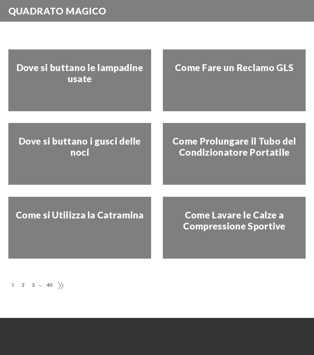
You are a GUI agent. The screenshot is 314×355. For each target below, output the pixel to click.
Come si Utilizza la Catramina (80, 214)
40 (50, 285)
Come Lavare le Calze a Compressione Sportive (234, 220)
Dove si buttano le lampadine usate (79, 73)
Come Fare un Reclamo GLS (234, 67)
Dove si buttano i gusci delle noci (80, 146)
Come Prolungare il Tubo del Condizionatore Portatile (234, 146)
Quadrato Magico (57, 10)
